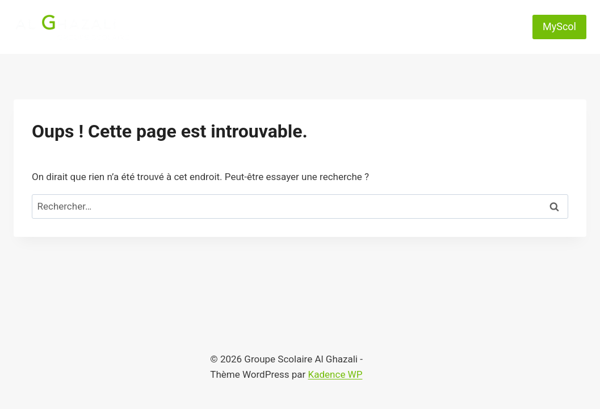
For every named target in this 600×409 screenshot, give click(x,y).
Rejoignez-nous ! (335, 40)
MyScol (559, 26)
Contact (485, 13)
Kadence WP (335, 374)
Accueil (183, 13)
